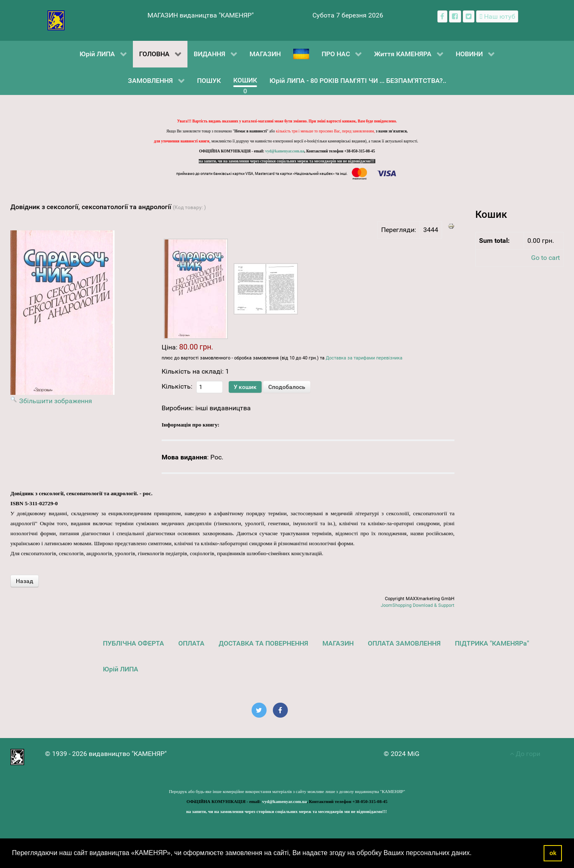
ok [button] (553, 853)
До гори (525, 754)
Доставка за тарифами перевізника (364, 358)
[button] (475, 854)
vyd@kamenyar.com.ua (284, 151)
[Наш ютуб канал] (497, 16)
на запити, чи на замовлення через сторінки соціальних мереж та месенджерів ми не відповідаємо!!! (287, 161)
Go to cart (545, 258)
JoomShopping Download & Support (417, 605)
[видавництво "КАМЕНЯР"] (56, 20)
